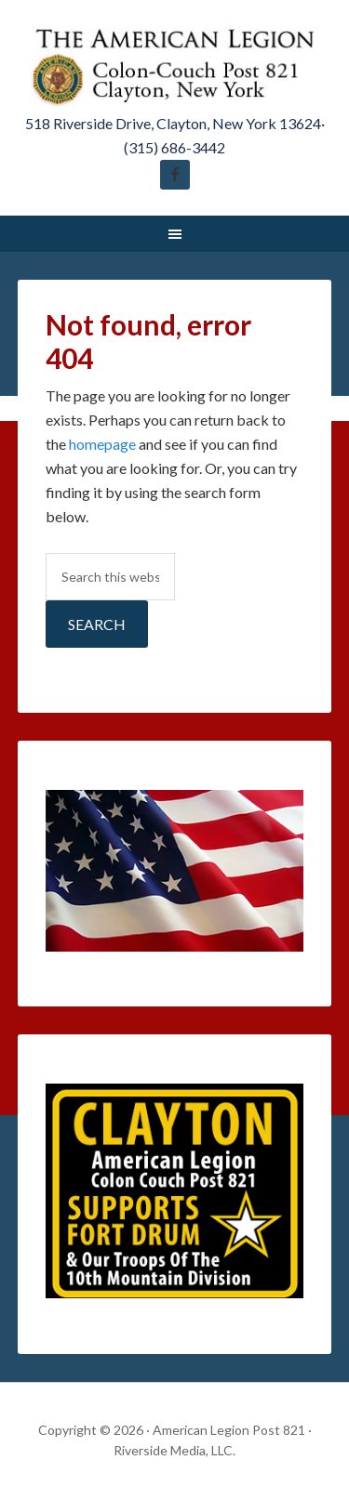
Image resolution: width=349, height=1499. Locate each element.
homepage (102, 444)
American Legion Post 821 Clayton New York (175, 65)
